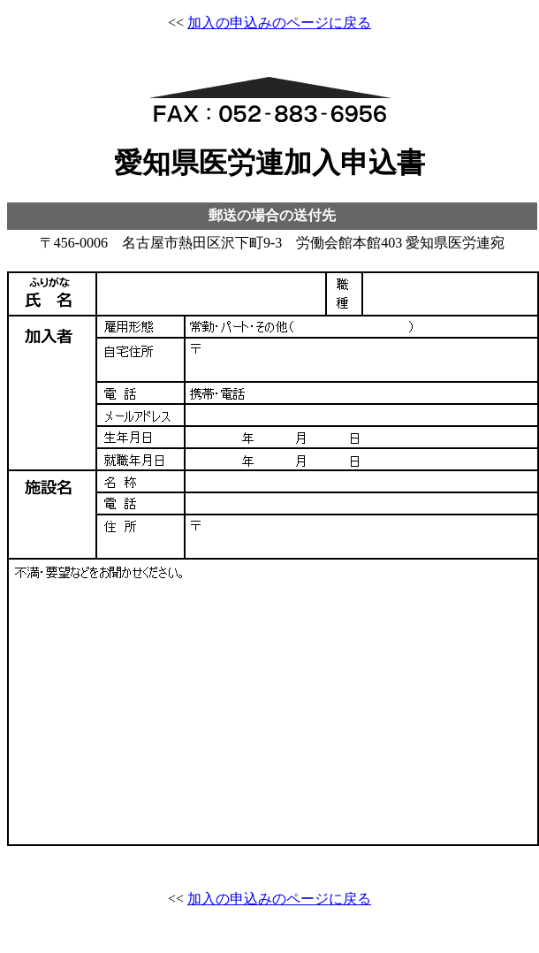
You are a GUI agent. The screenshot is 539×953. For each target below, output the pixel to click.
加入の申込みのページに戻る (279, 22)
